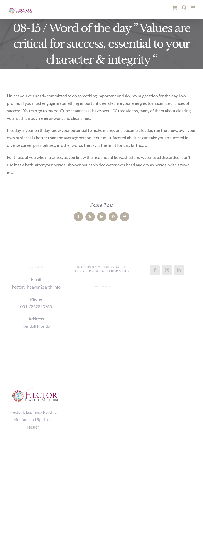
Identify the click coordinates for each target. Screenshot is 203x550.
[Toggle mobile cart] (175, 7)
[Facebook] (155, 270)
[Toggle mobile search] (184, 7)
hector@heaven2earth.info (36, 286)
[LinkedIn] (179, 270)
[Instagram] (167, 270)
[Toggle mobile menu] (193, 7)
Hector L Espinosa (86, 270)
